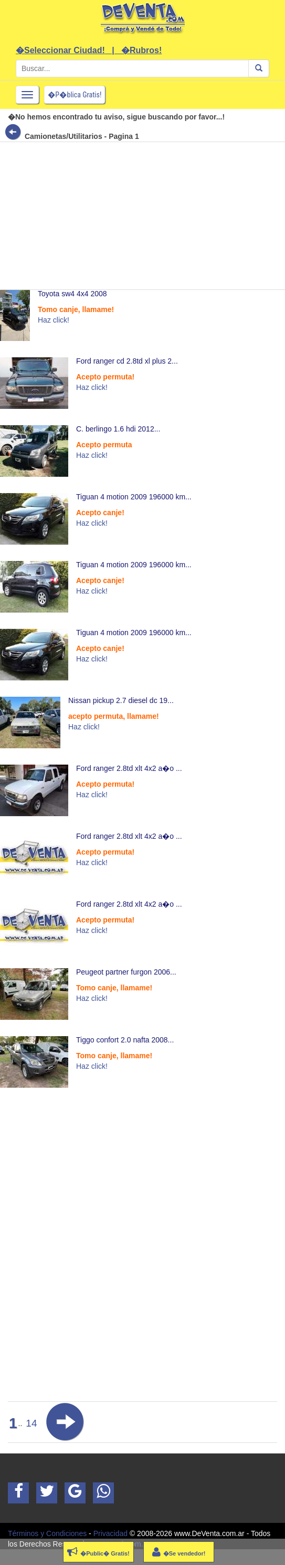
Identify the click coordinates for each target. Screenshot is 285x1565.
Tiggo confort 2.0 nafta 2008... (125, 1040)
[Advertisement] (138, 215)
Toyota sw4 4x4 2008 (72, 293)
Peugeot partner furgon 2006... (126, 972)
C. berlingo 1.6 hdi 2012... (118, 429)
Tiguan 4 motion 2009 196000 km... (134, 497)
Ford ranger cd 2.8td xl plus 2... (127, 361)
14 (31, 1423)
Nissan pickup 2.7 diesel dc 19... (121, 700)
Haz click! (53, 320)
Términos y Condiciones (47, 1533)
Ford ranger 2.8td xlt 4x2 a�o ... (129, 768)
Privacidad (110, 1533)
